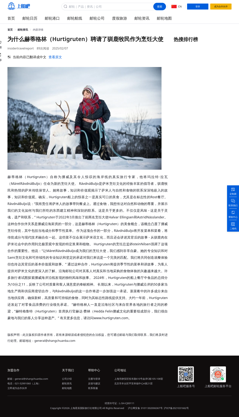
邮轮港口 (52, 18)
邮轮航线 (74, 18)
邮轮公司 (97, 18)
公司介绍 (67, 378)
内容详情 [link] (38, 29)
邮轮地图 (164, 18)
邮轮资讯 (141, 18)
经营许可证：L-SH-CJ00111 (119, 403)
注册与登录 (94, 378)
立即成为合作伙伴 (17, 388)
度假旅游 (119, 18)
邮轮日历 (29, 18)
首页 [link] (10, 29)
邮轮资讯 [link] (23, 29)
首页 (11, 18)
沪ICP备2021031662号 (176, 408)
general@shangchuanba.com (31, 378)
